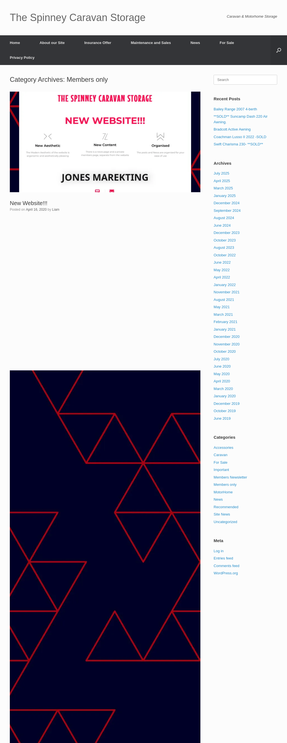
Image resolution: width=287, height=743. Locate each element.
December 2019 (227, 403)
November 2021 (227, 292)
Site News (222, 514)
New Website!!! (28, 203)
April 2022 (222, 277)
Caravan (220, 455)
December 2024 (227, 203)
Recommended (226, 507)
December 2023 (227, 233)
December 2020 (227, 337)
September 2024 (227, 210)
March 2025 (223, 188)
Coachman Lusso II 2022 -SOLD (240, 137)
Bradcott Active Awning (232, 129)
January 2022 (225, 285)
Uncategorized (225, 522)
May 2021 (222, 307)
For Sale (227, 43)
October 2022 (225, 255)
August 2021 (224, 300)
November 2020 (227, 344)
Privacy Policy (22, 57)
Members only (225, 484)
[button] (278, 50)
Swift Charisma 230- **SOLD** (238, 144)
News (195, 43)
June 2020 (222, 366)
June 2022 (222, 262)
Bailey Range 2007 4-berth (235, 109)
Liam (55, 210)
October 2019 (225, 411)
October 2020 (225, 351)
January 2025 (225, 196)
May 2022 (222, 270)
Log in (218, 551)
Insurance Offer (97, 43)
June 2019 (222, 418)
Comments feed (226, 566)
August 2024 (224, 218)
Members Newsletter (230, 477)
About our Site (52, 43)
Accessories (223, 447)
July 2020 (221, 359)
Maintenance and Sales (151, 43)
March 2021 (223, 314)
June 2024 (222, 225)
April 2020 (222, 381)
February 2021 (225, 322)
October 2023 (225, 240)
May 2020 (222, 374)
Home (15, 43)
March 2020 (223, 389)
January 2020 (225, 396)
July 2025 (221, 173)
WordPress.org (226, 573)
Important (221, 470)
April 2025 (222, 181)
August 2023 (224, 247)
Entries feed (223, 558)
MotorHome (223, 492)
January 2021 (225, 329)
